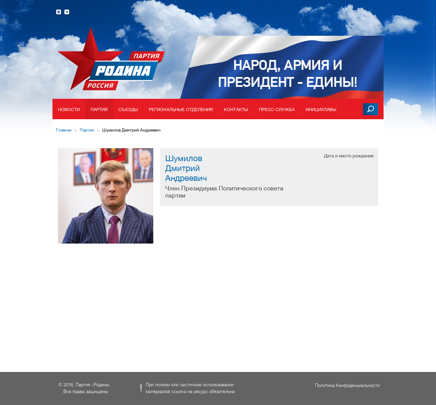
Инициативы (321, 109)
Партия (99, 109)
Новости (69, 109)
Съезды (128, 109)
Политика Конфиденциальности (347, 385)
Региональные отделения (181, 109)
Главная (63, 130)
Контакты (236, 109)
